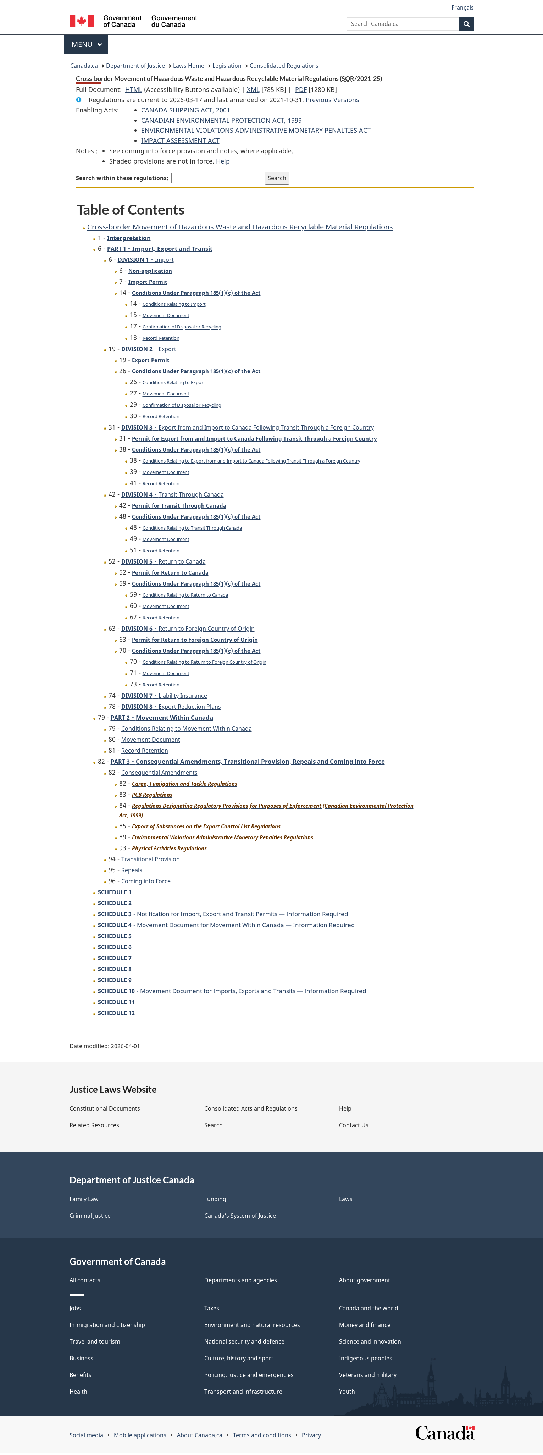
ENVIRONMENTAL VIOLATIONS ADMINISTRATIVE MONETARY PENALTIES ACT (256, 130)
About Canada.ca (199, 1438)
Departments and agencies (240, 1283)
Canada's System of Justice (240, 1218)
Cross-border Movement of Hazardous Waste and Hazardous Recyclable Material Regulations (240, 227)
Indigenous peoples (365, 1361)
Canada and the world (368, 1311)
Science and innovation (370, 1344)
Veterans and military (368, 1377)
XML (253, 89)
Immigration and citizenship (107, 1327)
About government (364, 1283)
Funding (215, 1201)
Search (213, 1128)
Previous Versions (332, 99)
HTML (133, 89)
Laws (346, 1201)
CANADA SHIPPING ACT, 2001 (185, 110)
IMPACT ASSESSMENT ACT (180, 140)
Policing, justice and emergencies (249, 1377)
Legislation (227, 66)
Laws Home (188, 66)
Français (462, 7)
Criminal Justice (90, 1218)
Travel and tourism (95, 1344)
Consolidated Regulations (284, 66)
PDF (301, 89)
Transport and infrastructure (243, 1394)
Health (78, 1394)
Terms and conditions (262, 1438)
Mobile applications (140, 1438)
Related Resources (94, 1128)
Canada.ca (84, 66)
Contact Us (354, 1128)
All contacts (85, 1283)
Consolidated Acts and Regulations (251, 1111)
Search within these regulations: (122, 178)
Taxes (211, 1311)
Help (223, 161)
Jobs (75, 1311)
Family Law (84, 1201)
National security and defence (244, 1344)
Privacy (311, 1438)
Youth (347, 1394)
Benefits (81, 1377)
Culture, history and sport (238, 1361)
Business (81, 1361)
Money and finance (364, 1327)
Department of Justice (135, 66)
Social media (86, 1438)
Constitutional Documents (105, 1111)
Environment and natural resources (252, 1327)
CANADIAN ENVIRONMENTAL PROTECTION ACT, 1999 (221, 120)
